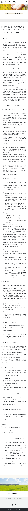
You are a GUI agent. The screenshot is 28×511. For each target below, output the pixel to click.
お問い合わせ (8, 498)
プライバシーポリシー (18, 498)
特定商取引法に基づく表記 (14, 501)
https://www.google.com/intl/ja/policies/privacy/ (13, 463)
